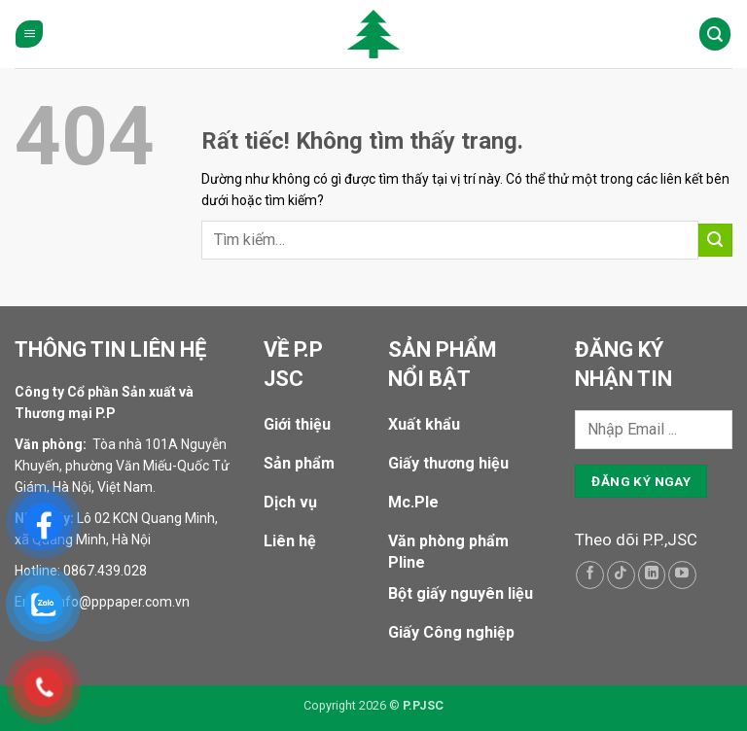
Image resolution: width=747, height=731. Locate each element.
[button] (29, 34)
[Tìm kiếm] (715, 33)
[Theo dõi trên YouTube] (682, 575)
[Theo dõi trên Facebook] (590, 575)
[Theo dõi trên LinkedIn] (652, 575)
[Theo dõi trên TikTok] (621, 575)
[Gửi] (715, 241)
